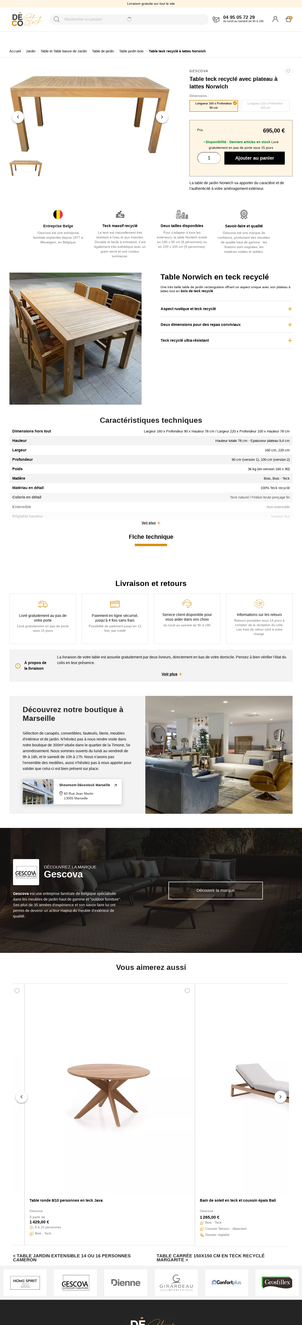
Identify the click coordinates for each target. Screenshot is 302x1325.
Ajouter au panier (254, 158)
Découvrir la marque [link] (216, 890)
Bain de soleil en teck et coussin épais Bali (238, 1200)
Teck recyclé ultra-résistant (185, 340)
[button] (151, 523)
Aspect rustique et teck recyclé (188, 309)
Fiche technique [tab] (151, 536)
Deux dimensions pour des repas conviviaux (201, 325)
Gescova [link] (198, 71)
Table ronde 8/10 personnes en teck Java (66, 1200)
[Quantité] (209, 158)
